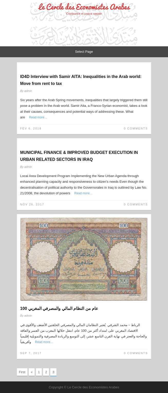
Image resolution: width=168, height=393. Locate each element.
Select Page (84, 52)
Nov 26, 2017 (32, 204)
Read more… (38, 117)
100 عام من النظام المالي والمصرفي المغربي (59, 308)
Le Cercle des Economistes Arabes (84, 7)
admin (28, 90)
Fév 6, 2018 (31, 128)
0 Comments (136, 128)
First (22, 372)
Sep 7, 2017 (31, 353)
